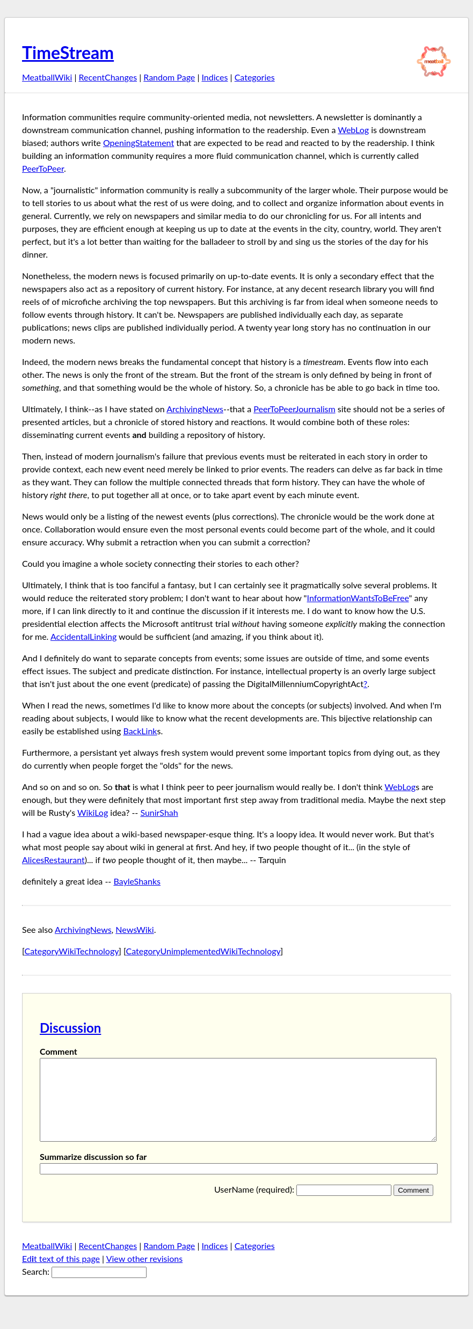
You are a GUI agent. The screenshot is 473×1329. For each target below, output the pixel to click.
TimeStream (68, 52)
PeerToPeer (43, 168)
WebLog (353, 130)
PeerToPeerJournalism (294, 409)
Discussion (70, 1027)
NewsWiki (134, 929)
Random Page (169, 77)
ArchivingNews (194, 409)
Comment (58, 1051)
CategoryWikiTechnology (72, 951)
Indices (214, 77)
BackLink (140, 731)
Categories (255, 77)
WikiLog (92, 812)
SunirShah (159, 812)
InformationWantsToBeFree (358, 598)
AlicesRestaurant (53, 860)
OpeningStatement (138, 142)
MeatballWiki (47, 77)
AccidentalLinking (83, 636)
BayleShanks (137, 881)
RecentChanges (108, 77)
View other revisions (144, 1274)
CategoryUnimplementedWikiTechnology (203, 951)
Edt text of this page (61, 1274)
